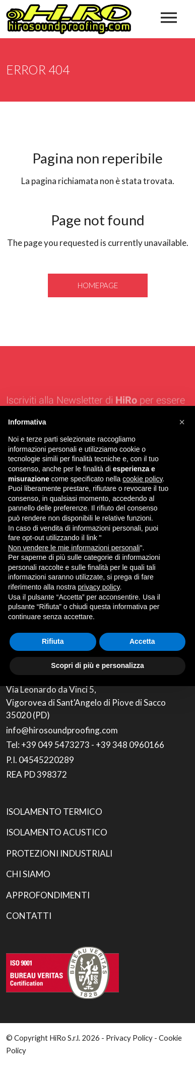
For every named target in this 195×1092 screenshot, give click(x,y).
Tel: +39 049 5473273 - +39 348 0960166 (85, 744)
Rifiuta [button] (53, 641)
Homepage (98, 285)
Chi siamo (28, 874)
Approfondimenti (48, 895)
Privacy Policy (129, 1037)
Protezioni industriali (59, 853)
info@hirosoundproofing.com (62, 730)
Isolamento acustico (56, 832)
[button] (182, 422)
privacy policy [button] (99, 587)
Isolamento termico (54, 811)
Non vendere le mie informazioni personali (74, 548)
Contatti (28, 915)
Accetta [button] (142, 641)
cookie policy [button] (142, 479)
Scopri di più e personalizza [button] (97, 665)
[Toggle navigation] (169, 18)
